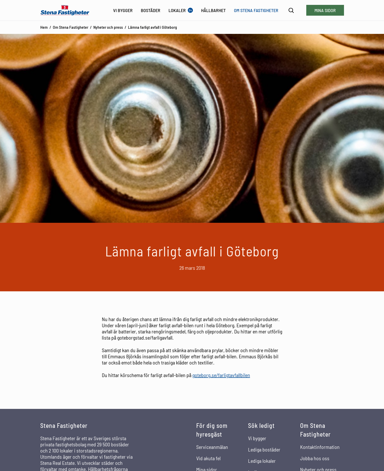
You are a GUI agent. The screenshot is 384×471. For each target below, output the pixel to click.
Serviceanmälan (212, 447)
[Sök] (291, 10)
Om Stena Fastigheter (70, 27)
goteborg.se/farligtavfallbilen (221, 375)
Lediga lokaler (262, 461)
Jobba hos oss (314, 458)
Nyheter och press (108, 27)
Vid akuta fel (208, 458)
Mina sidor (325, 10)
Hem (44, 27)
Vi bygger (257, 438)
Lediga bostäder (264, 449)
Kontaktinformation (320, 447)
